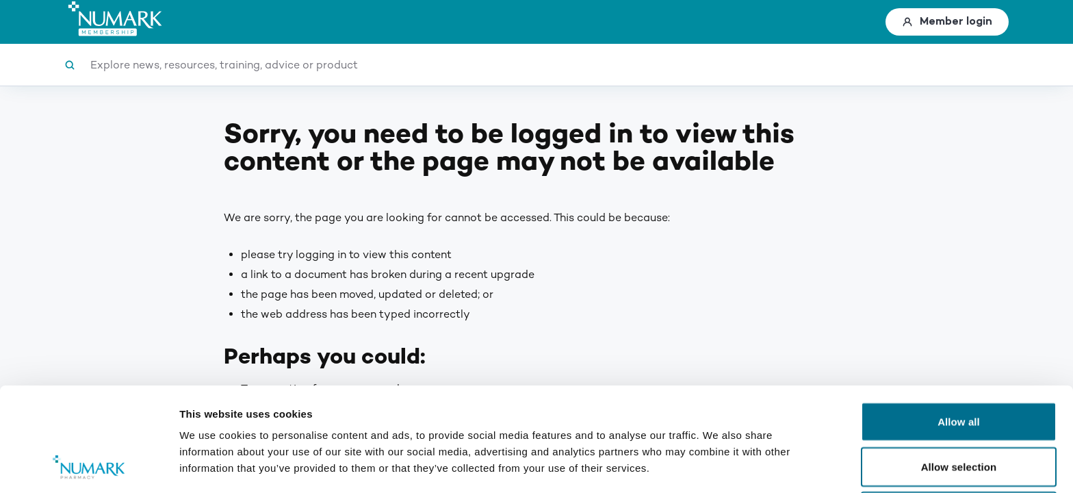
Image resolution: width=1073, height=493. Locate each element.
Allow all (959, 324)
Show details (718, 466)
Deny (958, 414)
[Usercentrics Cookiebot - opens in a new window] (88, 466)
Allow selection (959, 369)
